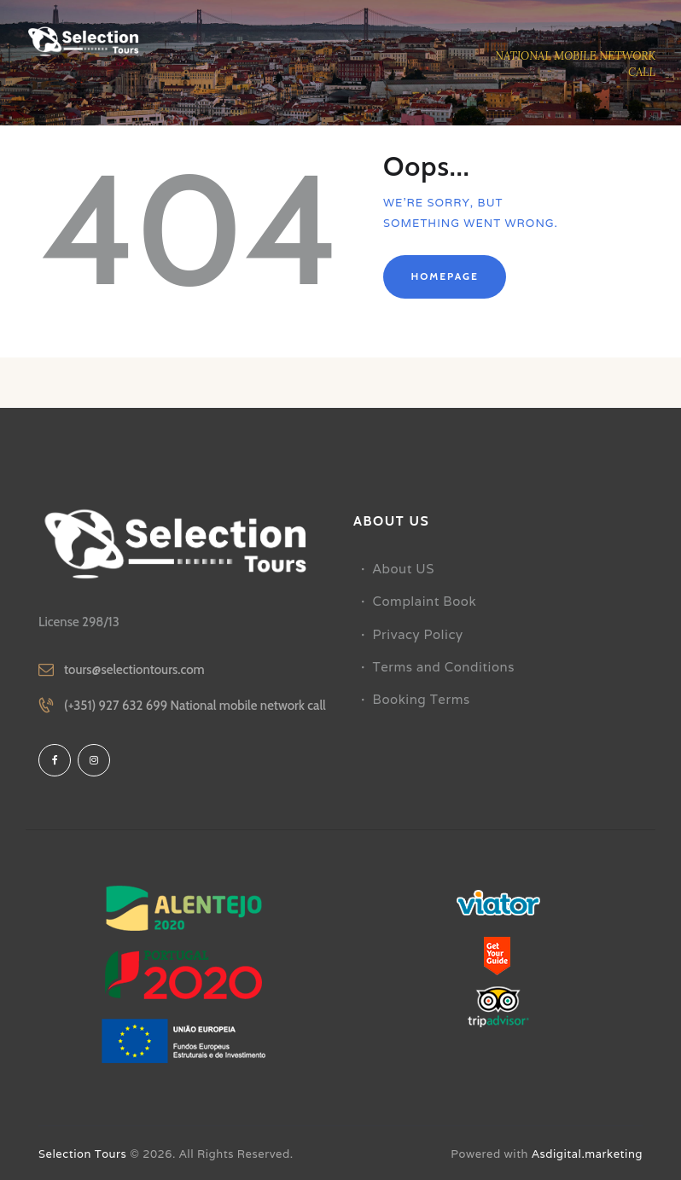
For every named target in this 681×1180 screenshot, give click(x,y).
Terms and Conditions (444, 667)
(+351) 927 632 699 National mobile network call (195, 705)
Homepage (444, 276)
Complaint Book (425, 601)
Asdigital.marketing (587, 1154)
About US (403, 569)
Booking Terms (421, 699)
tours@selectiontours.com (134, 669)
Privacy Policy (418, 634)
